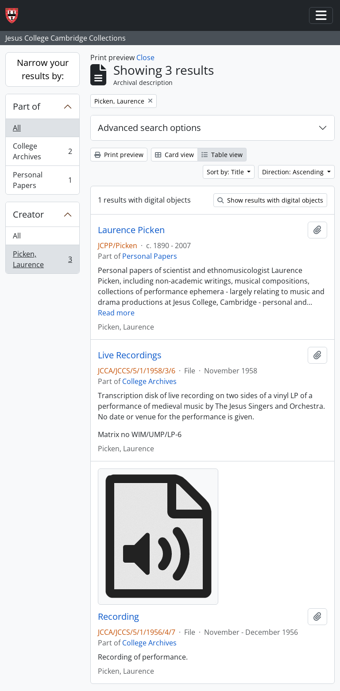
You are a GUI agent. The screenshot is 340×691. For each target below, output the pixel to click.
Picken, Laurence (42, 259)
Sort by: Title (226, 172)
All (17, 128)
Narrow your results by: (43, 69)
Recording (118, 616)
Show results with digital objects (270, 200)
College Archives (42, 151)
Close (145, 57)
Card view (174, 154)
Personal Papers (42, 180)
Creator (28, 214)
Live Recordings (130, 355)
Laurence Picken (131, 230)
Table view (222, 154)
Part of (26, 106)
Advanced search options (149, 128)
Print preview (118, 154)
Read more (116, 313)
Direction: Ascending (293, 172)
